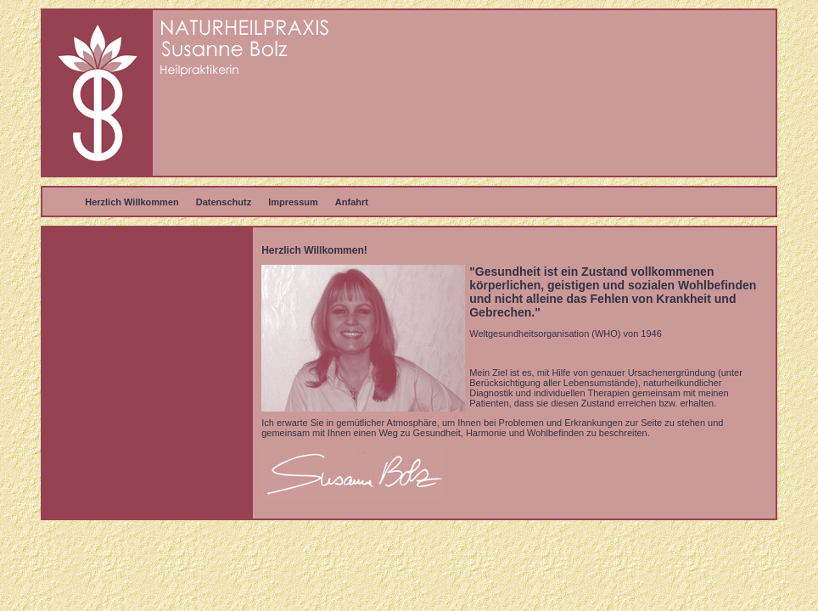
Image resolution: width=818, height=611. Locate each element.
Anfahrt (351, 202)
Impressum (293, 202)
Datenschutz (223, 202)
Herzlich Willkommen (132, 202)
